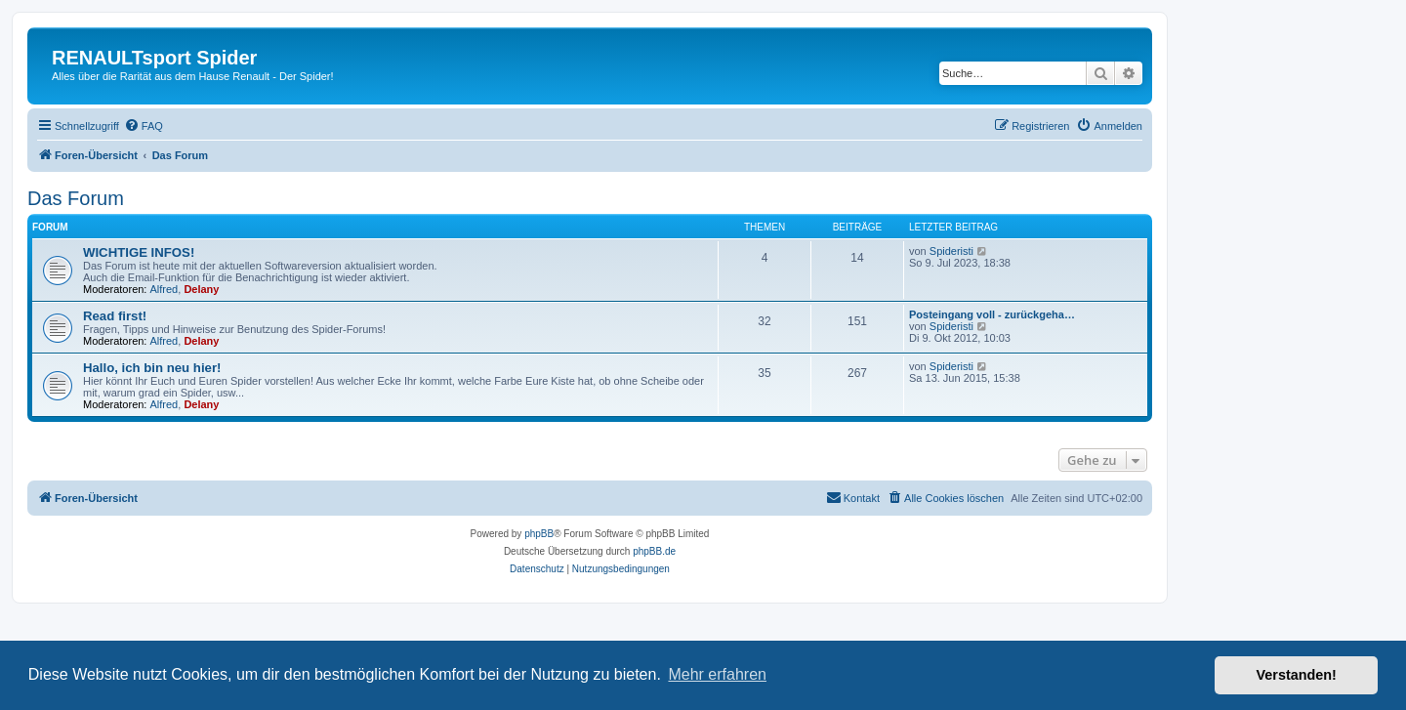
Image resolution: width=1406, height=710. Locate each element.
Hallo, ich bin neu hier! (152, 367)
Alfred (164, 289)
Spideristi (951, 251)
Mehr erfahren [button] (717, 674)
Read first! (114, 316)
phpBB (539, 533)
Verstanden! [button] (1297, 675)
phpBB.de (654, 551)
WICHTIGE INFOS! (138, 252)
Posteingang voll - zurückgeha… (992, 314)
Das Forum (75, 198)
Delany (201, 289)
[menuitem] (143, 126)
